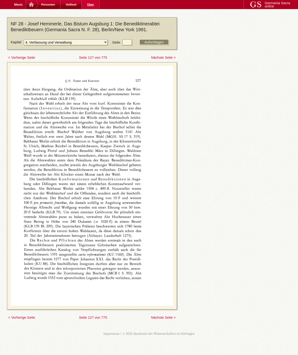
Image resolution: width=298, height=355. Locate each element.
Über (90, 4)
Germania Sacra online (277, 4)
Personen (48, 4)
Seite (116, 42)
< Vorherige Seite (21, 57)
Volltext (71, 4)
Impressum (111, 333)
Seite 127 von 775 (93, 57)
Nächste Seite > (163, 57)
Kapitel (16, 42)
